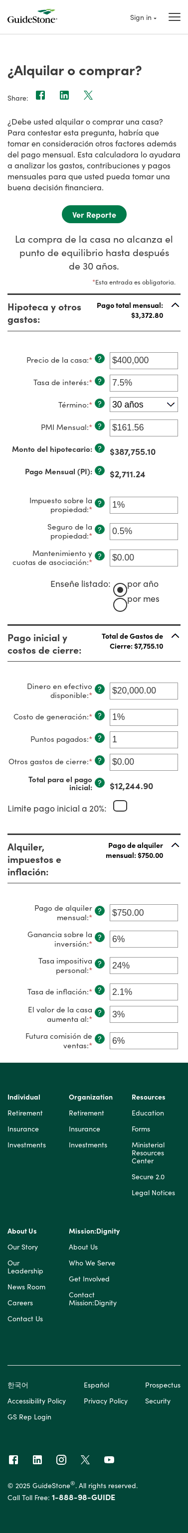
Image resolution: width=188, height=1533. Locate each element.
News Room (26, 1286)
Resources (149, 1097)
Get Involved (89, 1278)
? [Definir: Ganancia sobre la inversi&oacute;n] (100, 937)
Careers (20, 1302)
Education (148, 1113)
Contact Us (25, 1318)
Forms (141, 1128)
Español (96, 1385)
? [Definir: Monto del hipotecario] (100, 448)
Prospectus (163, 1385)
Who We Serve (92, 1262)
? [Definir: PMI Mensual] (100, 426)
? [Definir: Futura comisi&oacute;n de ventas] (100, 1039)
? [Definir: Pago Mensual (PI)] (100, 471)
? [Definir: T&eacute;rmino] (100, 404)
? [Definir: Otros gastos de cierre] (100, 760)
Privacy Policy (106, 1400)
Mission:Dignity (94, 1231)
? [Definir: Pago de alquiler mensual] (100, 911)
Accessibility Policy (36, 1400)
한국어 (17, 1385)
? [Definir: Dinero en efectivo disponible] (100, 689)
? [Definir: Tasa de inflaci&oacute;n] (100, 990)
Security (158, 1400)
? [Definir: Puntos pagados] (100, 738)
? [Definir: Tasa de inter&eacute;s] (100, 381)
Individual (23, 1097)
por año (143, 583)
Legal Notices (153, 1192)
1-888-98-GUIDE (83, 1497)
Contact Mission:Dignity (93, 1298)
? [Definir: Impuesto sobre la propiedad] (100, 503)
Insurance (23, 1128)
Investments (26, 1144)
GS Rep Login (29, 1416)
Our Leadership (25, 1266)
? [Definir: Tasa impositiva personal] (100, 964)
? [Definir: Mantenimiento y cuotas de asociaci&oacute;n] (100, 556)
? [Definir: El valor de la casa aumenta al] (100, 1012)
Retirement (25, 1113)
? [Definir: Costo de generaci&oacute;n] (100, 715)
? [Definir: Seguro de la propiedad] (100, 530)
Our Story (22, 1247)
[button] (94, 312)
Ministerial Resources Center (148, 1152)
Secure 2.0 (148, 1176)
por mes (143, 597)
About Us (22, 1231)
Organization (91, 1097)
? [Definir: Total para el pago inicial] (100, 783)
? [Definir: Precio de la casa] (100, 359)
